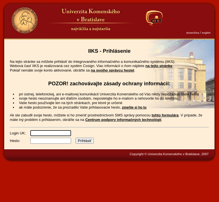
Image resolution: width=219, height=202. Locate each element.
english (206, 32)
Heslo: (15, 141)
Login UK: (18, 133)
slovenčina (192, 32)
